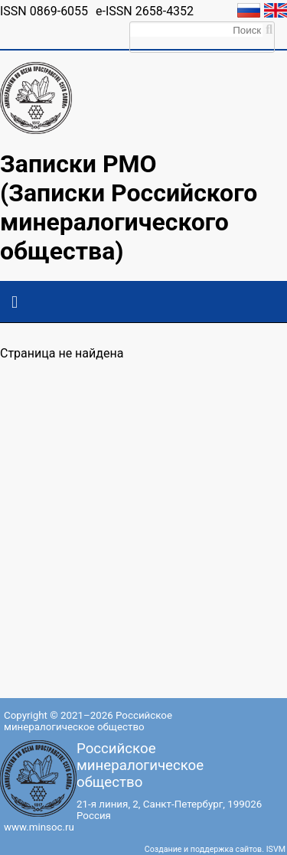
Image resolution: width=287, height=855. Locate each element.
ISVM (275, 849)
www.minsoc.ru (39, 827)
